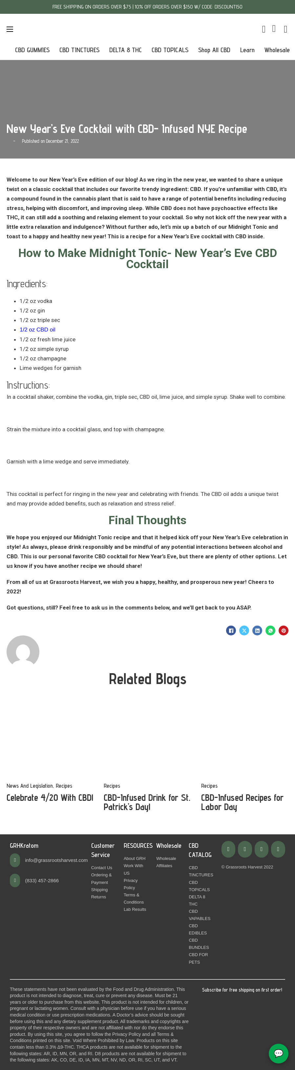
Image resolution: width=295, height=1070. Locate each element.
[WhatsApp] (270, 630)
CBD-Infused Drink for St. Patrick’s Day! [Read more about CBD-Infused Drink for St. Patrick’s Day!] (147, 802)
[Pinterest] (283, 630)
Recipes (64, 785)
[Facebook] (231, 630)
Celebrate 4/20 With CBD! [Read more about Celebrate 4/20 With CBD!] (50, 797)
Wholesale (277, 50)
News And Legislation (30, 785)
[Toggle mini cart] (263, 29)
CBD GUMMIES (32, 50)
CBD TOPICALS (170, 50)
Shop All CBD (214, 50)
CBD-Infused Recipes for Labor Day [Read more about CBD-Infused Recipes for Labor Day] (242, 802)
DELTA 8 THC (125, 50)
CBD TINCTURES (79, 50)
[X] (244, 630)
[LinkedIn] (257, 630)
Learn (247, 50)
